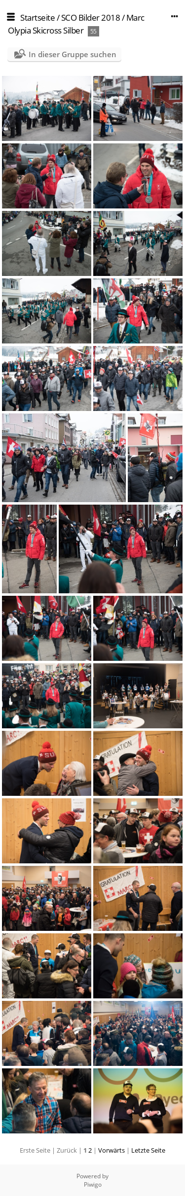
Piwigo (93, 1184)
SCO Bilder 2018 (90, 17)
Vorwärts (111, 1150)
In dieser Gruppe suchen (72, 54)
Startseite (37, 17)
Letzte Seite (148, 1150)
